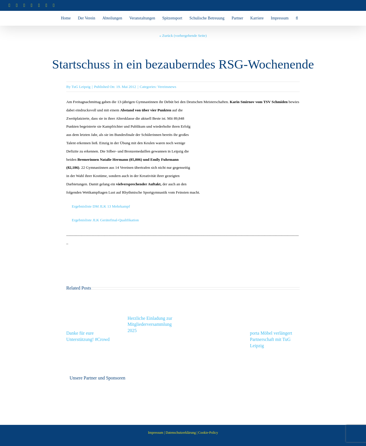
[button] (297, 18)
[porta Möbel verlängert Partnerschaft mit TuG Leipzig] (275, 300)
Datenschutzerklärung (181, 433)
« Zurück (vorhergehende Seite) (182, 35)
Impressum (155, 433)
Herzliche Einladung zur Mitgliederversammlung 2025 (150, 324)
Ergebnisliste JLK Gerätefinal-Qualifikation (105, 220)
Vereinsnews (167, 87)
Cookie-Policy (208, 433)
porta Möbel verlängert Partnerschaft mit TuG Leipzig (271, 339)
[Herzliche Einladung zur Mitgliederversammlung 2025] (152, 300)
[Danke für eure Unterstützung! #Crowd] (91, 300)
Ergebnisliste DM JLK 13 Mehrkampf (101, 206)
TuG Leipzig (80, 87)
